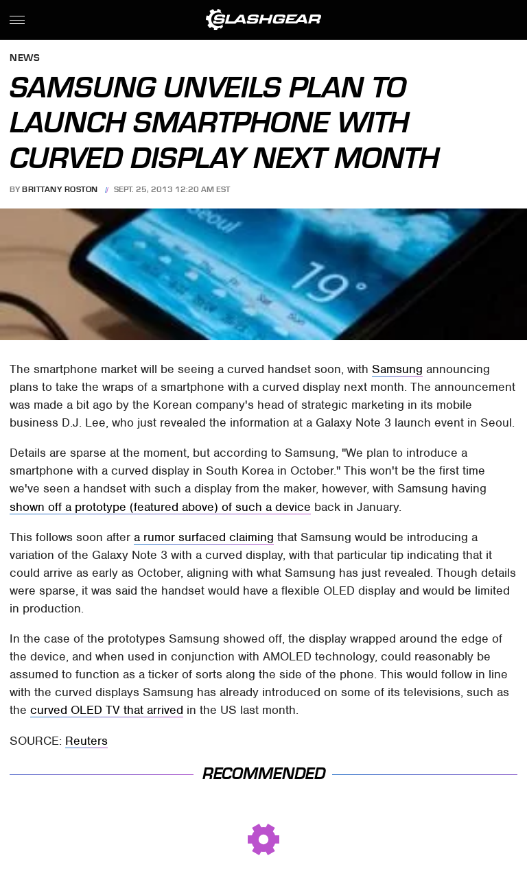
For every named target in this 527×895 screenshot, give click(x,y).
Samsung (397, 369)
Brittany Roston (60, 189)
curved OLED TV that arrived (106, 709)
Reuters (86, 740)
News (25, 58)
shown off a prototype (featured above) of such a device (160, 506)
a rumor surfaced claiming (204, 537)
